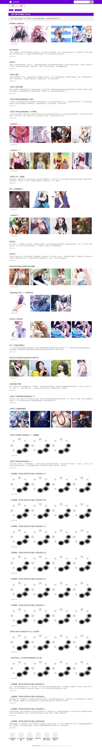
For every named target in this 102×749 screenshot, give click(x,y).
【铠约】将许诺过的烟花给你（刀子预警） (23, 111)
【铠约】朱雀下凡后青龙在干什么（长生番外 (24, 631)
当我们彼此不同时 (15, 384)
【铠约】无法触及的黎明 (17, 409)
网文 (21, 6)
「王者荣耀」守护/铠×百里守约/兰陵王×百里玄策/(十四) (27, 500)
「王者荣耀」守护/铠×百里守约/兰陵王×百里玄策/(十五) (27, 552)
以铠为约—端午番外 (16, 319)
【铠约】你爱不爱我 (16, 87)
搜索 (91, 2)
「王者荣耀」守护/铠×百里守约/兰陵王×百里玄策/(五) (27, 696)
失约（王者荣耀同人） (16, 189)
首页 (11, 10)
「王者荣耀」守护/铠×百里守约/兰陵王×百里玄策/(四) (27, 721)
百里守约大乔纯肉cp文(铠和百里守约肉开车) (24, 357)
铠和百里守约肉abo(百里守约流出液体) (22, 266)
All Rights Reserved (55, 745)
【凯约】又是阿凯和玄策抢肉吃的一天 (22, 396)
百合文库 (16, 2)
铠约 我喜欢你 (14, 50)
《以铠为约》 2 (14, 124)
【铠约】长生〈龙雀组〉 (17, 176)
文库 (12, 6)
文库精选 (18, 10)
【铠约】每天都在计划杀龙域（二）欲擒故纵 (24, 435)
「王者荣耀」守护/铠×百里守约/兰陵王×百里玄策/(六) (27, 684)
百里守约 (12, 62)
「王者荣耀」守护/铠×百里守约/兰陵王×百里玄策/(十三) (27, 474)
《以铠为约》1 (14, 215)
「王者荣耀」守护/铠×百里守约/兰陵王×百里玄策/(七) (27, 709)
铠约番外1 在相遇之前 (16, 23)
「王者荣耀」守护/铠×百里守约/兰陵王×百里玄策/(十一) (27, 605)
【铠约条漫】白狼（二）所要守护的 (21, 292)
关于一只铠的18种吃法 (16, 345)
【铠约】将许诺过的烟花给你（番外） (22, 99)
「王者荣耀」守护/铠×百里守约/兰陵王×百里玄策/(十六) (27, 579)
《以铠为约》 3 (14, 150)
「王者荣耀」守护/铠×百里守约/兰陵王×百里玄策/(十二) (27, 526)
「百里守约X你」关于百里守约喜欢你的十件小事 (25, 658)
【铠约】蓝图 (13, 74)
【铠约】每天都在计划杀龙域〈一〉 (21, 461)
